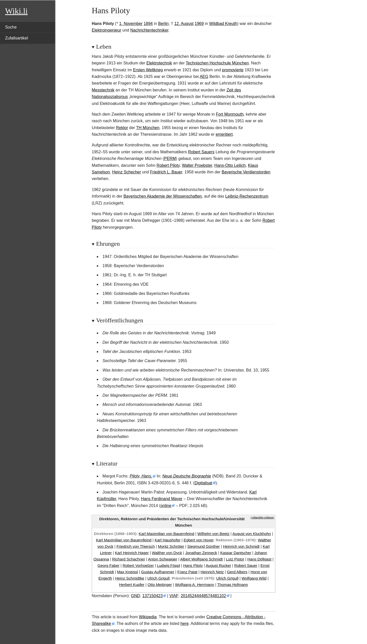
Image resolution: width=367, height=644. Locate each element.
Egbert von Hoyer (198, 540)
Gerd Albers (237, 572)
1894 (148, 23)
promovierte (232, 70)
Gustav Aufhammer (157, 572)
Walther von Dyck (167, 553)
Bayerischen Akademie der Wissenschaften (163, 196)
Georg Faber (109, 565)
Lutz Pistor (235, 559)
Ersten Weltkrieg (148, 70)
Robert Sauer (245, 565)
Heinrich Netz (212, 572)
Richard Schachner (128, 559)
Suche (11, 27)
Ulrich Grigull (158, 578)
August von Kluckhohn (251, 533)
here (184, 623)
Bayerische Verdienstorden (246, 172)
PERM (170, 158)
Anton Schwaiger (162, 559)
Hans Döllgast (259, 559)
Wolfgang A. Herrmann (194, 584)
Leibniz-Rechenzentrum (246, 196)
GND (135, 596)
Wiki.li (16, 11)
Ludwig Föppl (168, 565)
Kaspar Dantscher (235, 553)
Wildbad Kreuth (223, 23)
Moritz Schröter (171, 546)
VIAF (173, 596)
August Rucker (218, 565)
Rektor (122, 128)
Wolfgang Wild (254, 578)
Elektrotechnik (159, 63)
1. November (131, 23)
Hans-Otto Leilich (230, 165)
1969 (199, 23)
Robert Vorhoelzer (138, 565)
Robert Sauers (201, 152)
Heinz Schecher (126, 172)
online (166, 505)
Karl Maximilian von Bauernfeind (166, 533)
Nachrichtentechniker (149, 30)
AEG (204, 76)
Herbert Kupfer (132, 584)
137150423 (152, 596)
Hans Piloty (193, 565)
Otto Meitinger (160, 584)
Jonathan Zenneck (201, 553)
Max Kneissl (127, 572)
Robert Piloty (167, 165)
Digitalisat (203, 483)
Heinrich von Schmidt (241, 546)
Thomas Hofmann (232, 584)
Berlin (163, 23)
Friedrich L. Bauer (166, 172)
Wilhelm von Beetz (214, 533)
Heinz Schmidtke (129, 578)
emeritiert (224, 134)
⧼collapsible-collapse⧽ (262, 517)
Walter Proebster (197, 165)
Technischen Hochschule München (217, 63)
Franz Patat (187, 572)
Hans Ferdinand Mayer (161, 499)
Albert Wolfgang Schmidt (201, 559)
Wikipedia (147, 617)
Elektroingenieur (106, 30)
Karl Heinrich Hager (132, 553)
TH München (148, 128)
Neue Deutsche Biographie (186, 476)
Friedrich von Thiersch (135, 546)
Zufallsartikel (16, 38)
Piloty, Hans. (141, 476)
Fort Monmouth (229, 114)
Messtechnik (103, 90)
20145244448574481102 (203, 596)
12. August (184, 23)
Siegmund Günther (203, 546)
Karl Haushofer (167, 540)
